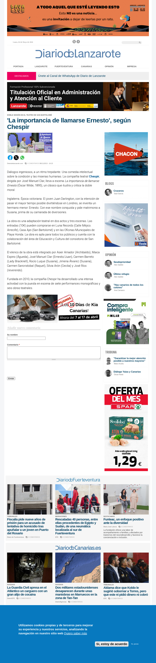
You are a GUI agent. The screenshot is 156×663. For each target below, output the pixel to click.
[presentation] (29, 369)
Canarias (86, 66)
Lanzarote (41, 66)
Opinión (109, 66)
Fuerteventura (64, 66)
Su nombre (12, 335)
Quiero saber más (75, 633)
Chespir (94, 176)
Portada (18, 66)
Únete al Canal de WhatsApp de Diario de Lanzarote (72, 75)
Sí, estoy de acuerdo (111, 644)
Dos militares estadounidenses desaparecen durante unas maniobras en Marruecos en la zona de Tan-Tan (76, 593)
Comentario (13, 345)
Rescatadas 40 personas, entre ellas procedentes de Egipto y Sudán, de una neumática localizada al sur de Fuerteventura (76, 526)
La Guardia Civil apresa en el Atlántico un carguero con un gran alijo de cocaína (27, 591)
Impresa (131, 66)
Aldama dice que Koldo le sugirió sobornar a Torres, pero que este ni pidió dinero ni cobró (125, 591)
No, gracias (135, 644)
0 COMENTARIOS (33, 163)
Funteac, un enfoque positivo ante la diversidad (123, 521)
